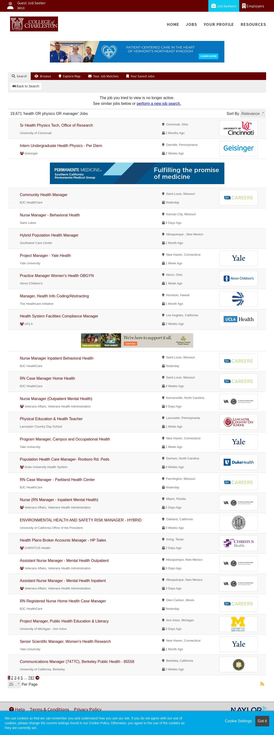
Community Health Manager (44, 195)
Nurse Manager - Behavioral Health (50, 215)
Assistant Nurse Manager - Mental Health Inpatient (63, 581)
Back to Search (25, 86)
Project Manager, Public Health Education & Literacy (64, 621)
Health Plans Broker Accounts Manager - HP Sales (63, 540)
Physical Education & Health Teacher (51, 419)
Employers (253, 6)
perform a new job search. (159, 104)
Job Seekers (223, 6)
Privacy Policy (87, 709)
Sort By (233, 114)
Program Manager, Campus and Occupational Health (65, 439)
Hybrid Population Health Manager (49, 235)
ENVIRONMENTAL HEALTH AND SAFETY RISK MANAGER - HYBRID (81, 520)
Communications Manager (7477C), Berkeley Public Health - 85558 (77, 662)
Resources (253, 24)
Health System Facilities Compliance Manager (59, 316)
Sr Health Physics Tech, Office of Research (56, 125)
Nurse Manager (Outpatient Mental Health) (56, 399)
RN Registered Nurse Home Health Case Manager (63, 601)
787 (31, 678)
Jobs (191, 24)
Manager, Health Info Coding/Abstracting (54, 296)
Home (173, 24)
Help (17, 709)
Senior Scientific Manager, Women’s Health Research (65, 641)
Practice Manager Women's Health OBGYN (57, 276)
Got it (262, 721)
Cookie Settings (238, 721)
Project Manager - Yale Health (45, 256)
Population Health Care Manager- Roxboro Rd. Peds (65, 459)
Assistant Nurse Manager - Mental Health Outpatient (64, 561)
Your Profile (219, 24)
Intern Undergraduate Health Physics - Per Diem (61, 146)
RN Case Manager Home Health (47, 378)
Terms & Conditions (49, 709)
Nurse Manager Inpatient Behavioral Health (56, 358)
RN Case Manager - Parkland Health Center (57, 480)
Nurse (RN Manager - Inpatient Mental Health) (59, 500)
